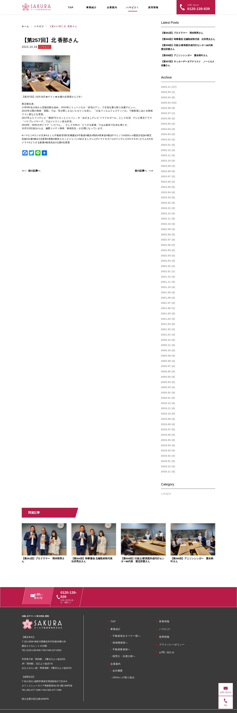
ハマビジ (39, 26)
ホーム (25, 26)
